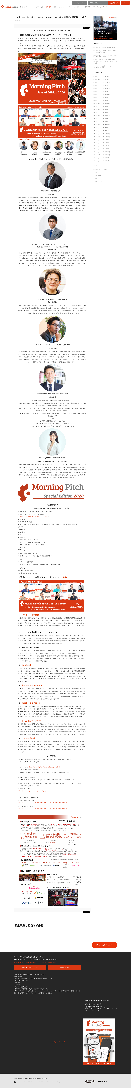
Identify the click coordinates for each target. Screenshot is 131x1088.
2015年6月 (106, 128)
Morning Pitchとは (38, 7)
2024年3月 (97, 85)
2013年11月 (97, 155)
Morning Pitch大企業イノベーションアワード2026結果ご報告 (105, 51)
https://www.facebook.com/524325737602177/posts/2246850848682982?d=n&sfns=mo (45, 803)
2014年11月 (97, 137)
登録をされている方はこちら (30, 967)
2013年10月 (106, 155)
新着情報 (48, 7)
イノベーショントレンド (75, 7)
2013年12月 (106, 152)
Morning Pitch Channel (100, 169)
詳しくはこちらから (101, 945)
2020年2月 (97, 100)
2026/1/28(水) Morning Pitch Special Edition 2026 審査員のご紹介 (105, 55)
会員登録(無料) (114, 3)
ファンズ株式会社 (29, 632)
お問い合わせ (18, 1078)
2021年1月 (97, 94)
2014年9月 (97, 140)
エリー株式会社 (28, 738)
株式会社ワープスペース (32, 721)
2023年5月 (106, 85)
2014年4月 (106, 146)
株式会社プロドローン (31, 703)
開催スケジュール (59, 7)
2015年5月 (97, 131)
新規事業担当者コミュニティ (98, 3)
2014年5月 (97, 146)
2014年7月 (97, 143)
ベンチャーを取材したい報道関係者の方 (35, 1078)
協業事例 (87, 7)
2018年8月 (97, 107)
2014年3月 (97, 149)
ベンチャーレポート (79, 3)
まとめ (95, 172)
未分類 (95, 178)
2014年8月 (106, 140)
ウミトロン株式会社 (30, 615)
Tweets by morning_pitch (57, 1042)
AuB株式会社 (27, 665)
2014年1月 (97, 152)
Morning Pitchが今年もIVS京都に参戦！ (105, 47)
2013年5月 (97, 161)
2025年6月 (106, 79)
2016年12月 (97, 116)
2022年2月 (97, 91)
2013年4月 (106, 161)
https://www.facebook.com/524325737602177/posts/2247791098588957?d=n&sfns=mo (45, 809)
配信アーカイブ (98, 181)
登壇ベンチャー (25, 7)
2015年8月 (97, 128)
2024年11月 (106, 82)
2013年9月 (97, 158)
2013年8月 (106, 158)
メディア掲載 (97, 175)
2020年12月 (106, 94)
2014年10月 (106, 137)
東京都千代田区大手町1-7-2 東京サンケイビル (33, 516)
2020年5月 (97, 97)
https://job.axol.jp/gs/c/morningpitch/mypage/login (44, 767)
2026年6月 (97, 76)
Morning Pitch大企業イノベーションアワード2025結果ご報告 (105, 66)
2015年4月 (106, 131)
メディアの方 (97, 7)
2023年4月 (97, 88)
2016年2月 (97, 122)
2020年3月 (106, 97)
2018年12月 (106, 103)
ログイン (125, 3)
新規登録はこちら (65, 967)
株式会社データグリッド (32, 685)
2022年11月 (106, 88)
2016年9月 (97, 119)
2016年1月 (106, 122)
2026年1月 (106, 76)
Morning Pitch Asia (109, 7)
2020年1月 (106, 100)
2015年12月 (97, 125)
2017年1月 (106, 113)
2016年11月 (106, 116)
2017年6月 (97, 113)
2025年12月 (97, 79)
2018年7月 (106, 107)
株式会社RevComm (30, 647)
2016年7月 (106, 119)
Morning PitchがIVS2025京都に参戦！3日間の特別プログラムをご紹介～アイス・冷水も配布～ (105, 61)
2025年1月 (97, 82)
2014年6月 (106, 143)
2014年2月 (106, 149)
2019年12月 (97, 103)
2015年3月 (97, 134)
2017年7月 (106, 110)
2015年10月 (106, 125)
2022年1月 (106, 91)
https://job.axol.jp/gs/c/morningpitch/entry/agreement (34, 791)
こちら (64, 577)
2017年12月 (97, 110)
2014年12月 (106, 134)
